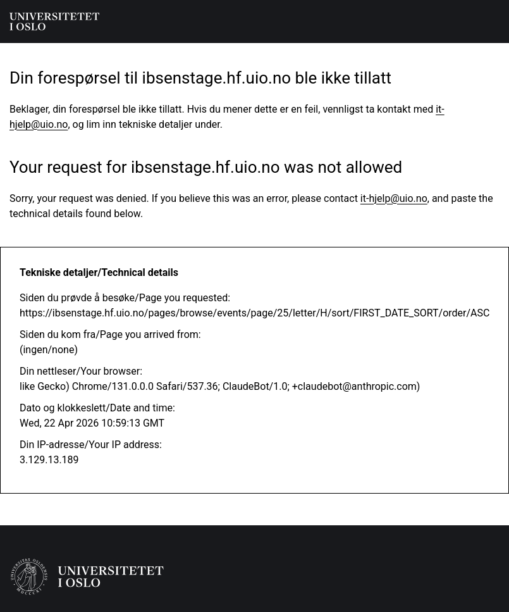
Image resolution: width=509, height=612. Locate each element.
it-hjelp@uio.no (393, 198)
